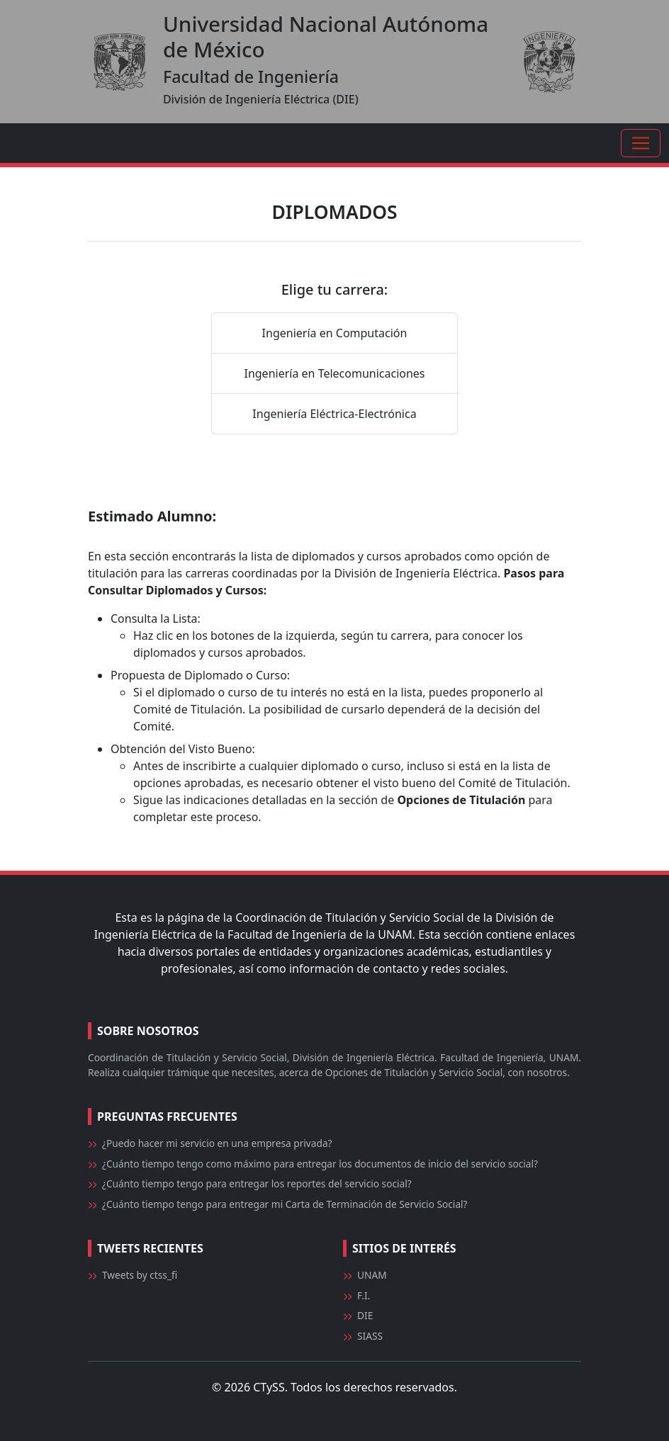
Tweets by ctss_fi (139, 1275)
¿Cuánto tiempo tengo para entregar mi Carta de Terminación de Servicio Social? (285, 1204)
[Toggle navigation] (640, 143)
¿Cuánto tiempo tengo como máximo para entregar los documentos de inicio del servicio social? (320, 1163)
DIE (365, 1315)
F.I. (363, 1295)
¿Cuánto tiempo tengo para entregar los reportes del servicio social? (257, 1183)
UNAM (372, 1275)
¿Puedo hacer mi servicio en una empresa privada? (217, 1143)
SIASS (370, 1336)
